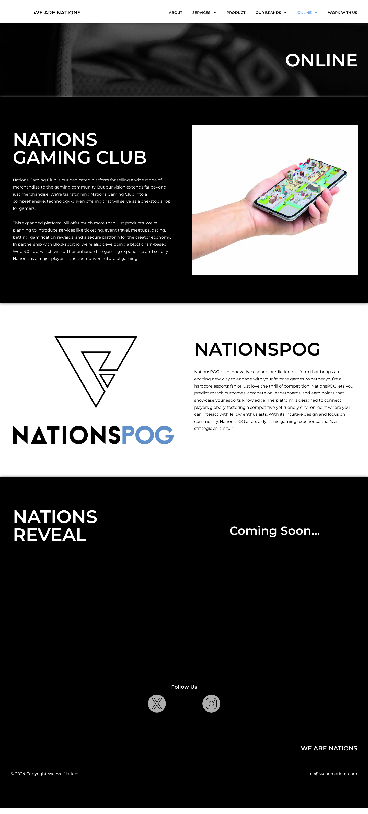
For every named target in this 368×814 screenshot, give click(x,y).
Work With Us (342, 12)
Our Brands (271, 12)
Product (236, 12)
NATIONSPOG (257, 353)
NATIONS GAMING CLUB (80, 146)
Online (307, 12)
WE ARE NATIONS (57, 12)
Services (204, 12)
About (175, 12)
